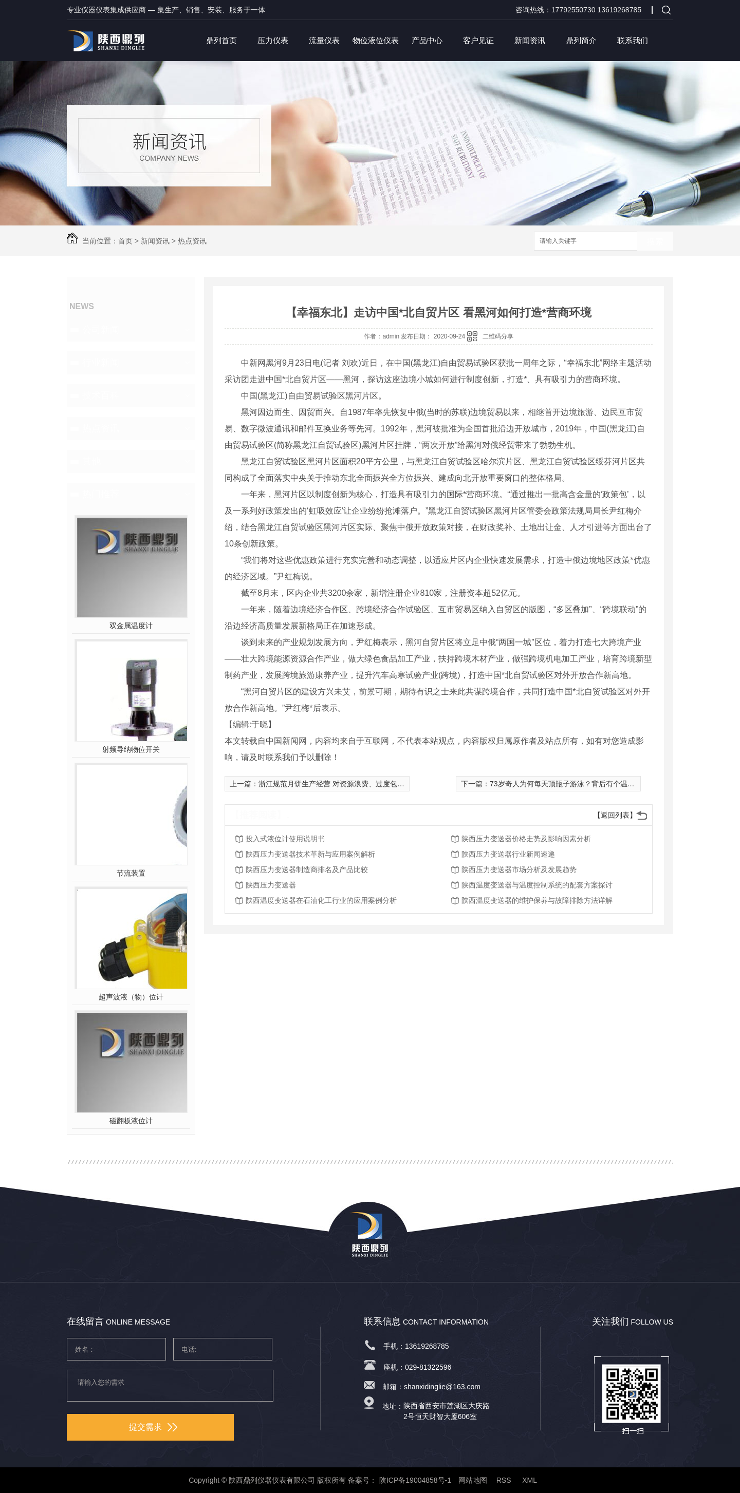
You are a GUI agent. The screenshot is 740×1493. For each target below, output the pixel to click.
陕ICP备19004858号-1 (415, 1480)
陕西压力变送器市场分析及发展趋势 (519, 869)
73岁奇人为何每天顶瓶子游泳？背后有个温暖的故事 (573, 784)
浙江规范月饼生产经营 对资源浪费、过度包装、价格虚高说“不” (358, 784)
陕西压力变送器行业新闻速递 (508, 854)
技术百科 (100, 395)
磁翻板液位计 (131, 1121)
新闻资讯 (529, 40)
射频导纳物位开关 (131, 749)
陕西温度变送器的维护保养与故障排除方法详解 (537, 900)
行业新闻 (100, 362)
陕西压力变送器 (271, 885)
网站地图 (472, 1480)
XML (530, 1480)
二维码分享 (498, 336)
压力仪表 (272, 40)
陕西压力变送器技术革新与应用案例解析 (310, 854)
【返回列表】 (615, 815)
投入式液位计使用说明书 (285, 839)
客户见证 (478, 40)
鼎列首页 (221, 40)
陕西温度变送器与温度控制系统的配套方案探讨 (537, 885)
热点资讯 (192, 241)
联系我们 (632, 40)
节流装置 (131, 873)
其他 (91, 461)
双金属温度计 (131, 625)
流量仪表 (324, 40)
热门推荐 (100, 494)
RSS (504, 1480)
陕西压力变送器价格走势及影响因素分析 (526, 839)
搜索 (655, 241)
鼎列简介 (581, 40)
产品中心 (427, 40)
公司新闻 (100, 330)
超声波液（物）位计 (131, 997)
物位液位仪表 (376, 40)
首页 (125, 241)
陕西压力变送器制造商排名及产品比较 (307, 869)
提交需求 (153, 1427)
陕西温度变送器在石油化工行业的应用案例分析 (321, 900)
